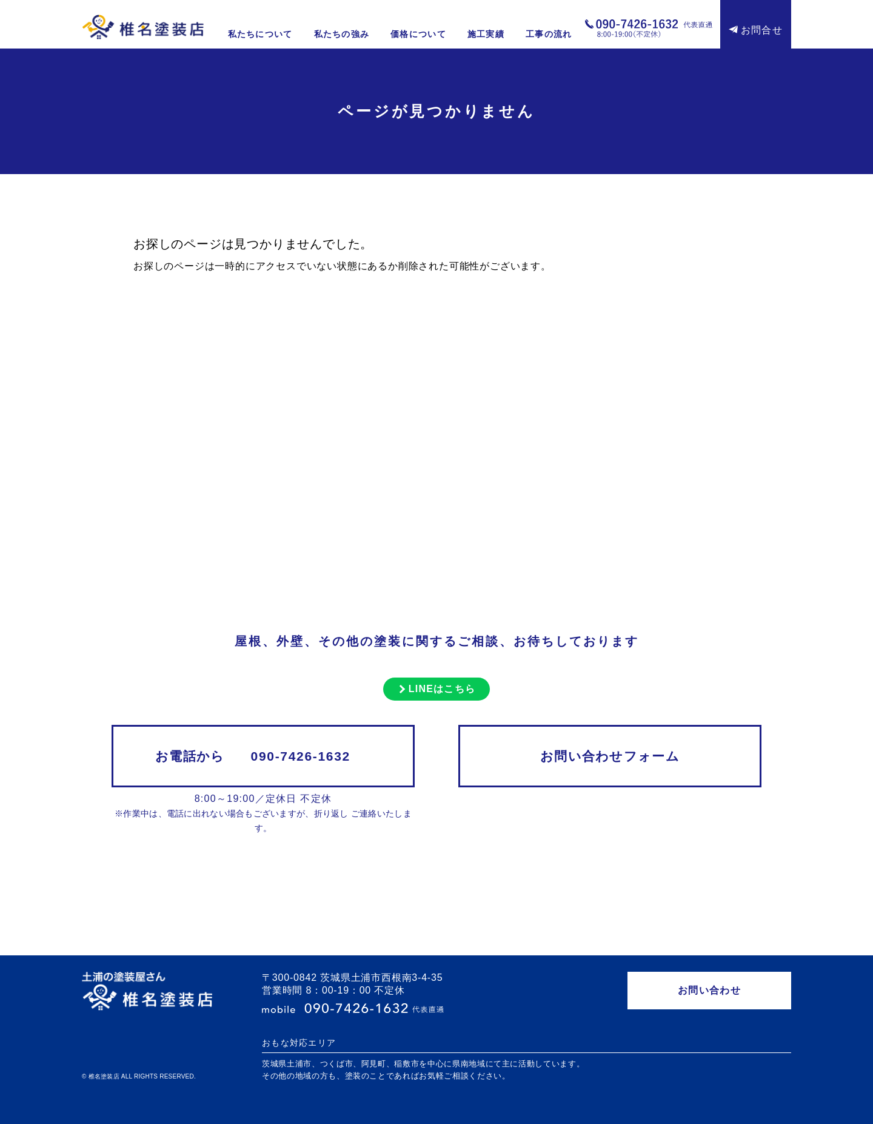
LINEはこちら (442, 689)
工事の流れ (549, 34)
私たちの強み (342, 34)
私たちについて (260, 34)
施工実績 (485, 34)
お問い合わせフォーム (610, 756)
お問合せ (762, 30)
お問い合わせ (709, 990)
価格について (418, 34)
